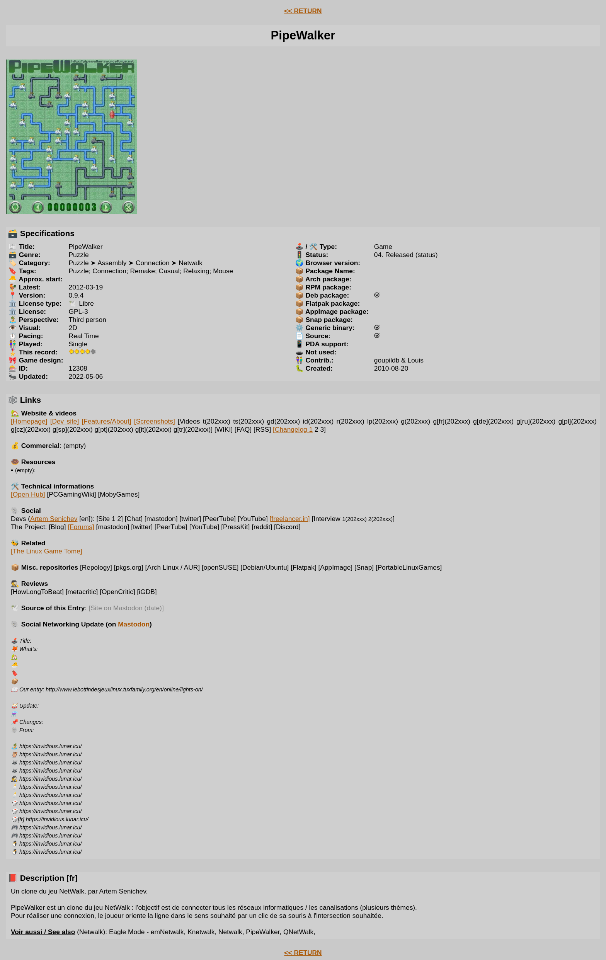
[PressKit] (235, 527)
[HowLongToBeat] (37, 592)
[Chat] (134, 519)
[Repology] (96, 567)
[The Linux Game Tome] (46, 551)
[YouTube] (253, 519)
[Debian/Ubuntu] (264, 567)
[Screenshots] (154, 421)
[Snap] (364, 567)
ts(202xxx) (248, 421)
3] (322, 429)
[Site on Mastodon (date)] (126, 608)
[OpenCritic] (117, 592)
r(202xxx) (350, 421)
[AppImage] (335, 567)
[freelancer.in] (290, 519)
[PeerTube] (219, 519)
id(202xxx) (318, 421)
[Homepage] (29, 421)
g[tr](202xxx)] (193, 429)
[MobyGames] (119, 494)
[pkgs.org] (128, 567)
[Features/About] (106, 421)
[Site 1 (106, 519)
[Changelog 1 (293, 429)
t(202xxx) (216, 421)
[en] (84, 519)
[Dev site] (64, 421)
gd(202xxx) (283, 421)
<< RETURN (303, 11)
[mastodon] (161, 519)
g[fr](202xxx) (451, 421)
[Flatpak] (303, 567)
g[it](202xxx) (153, 429)
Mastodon (134, 624)
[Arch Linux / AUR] (172, 567)
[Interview (339, 519)
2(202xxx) (380, 519)
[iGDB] (147, 592)
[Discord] (287, 527)
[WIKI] (223, 429)
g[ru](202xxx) (535, 421)
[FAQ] (243, 429)
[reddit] (262, 527)
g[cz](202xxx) (31, 429)
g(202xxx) (415, 421)
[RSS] (262, 429)
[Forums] (81, 527)
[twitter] (190, 519)
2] (120, 519)
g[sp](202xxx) (73, 429)
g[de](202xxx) (493, 421)
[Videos (189, 421)
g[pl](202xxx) (577, 421)
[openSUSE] (220, 567)
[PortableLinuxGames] (409, 567)
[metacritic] (82, 592)
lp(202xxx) (382, 421)
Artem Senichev (53, 519)
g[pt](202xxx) (114, 429)
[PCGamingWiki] (71, 494)
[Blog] (57, 527)
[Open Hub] (28, 494)
